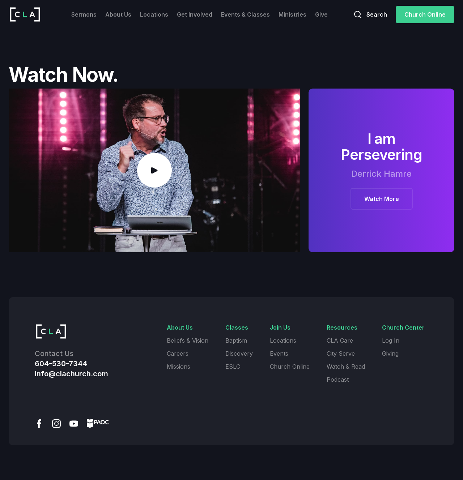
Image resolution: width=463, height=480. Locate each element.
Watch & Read (346, 366)
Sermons (84, 14)
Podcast (338, 379)
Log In (390, 340)
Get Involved (194, 14)
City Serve (341, 353)
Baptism (236, 340)
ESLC (232, 366)
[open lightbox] (154, 170)
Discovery (239, 353)
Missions (178, 366)
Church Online (425, 14)
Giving (390, 353)
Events (279, 353)
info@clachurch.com (71, 373)
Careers (177, 353)
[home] (25, 14)
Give (321, 14)
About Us (118, 14)
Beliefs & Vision (187, 340)
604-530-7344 (61, 363)
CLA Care (340, 340)
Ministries (292, 14)
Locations (154, 14)
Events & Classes (245, 14)
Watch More (381, 198)
